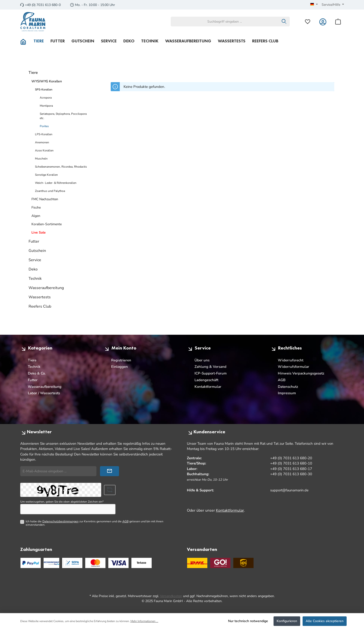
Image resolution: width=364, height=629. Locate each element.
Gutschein (37, 250)
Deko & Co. (37, 373)
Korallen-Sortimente (46, 224)
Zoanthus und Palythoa (50, 191)
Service (35, 260)
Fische (36, 207)
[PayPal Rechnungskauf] (51, 563)
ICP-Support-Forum (210, 373)
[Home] (25, 41)
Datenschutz (288, 386)
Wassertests (40, 297)
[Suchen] (284, 21)
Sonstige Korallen (46, 175)
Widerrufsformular (293, 366)
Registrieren (121, 360)
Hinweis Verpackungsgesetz (301, 373)
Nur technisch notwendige (248, 621)
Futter (34, 241)
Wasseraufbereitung (46, 287)
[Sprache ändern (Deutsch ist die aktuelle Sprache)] (314, 5)
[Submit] (109, 471)
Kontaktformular (207, 386)
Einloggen (119, 366)
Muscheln (41, 158)
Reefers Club (40, 306)
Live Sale (38, 232)
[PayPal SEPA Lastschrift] (72, 563)
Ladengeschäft (206, 380)
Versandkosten (171, 596)
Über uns (201, 360)
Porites (44, 126)
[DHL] (197, 563)
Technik (35, 278)
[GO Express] (220, 563)
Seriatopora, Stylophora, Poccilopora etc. (63, 116)
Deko (33, 269)
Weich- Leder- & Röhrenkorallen (55, 183)
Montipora (46, 106)
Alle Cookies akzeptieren (325, 621)
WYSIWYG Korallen (46, 81)
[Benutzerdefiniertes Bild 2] (118, 563)
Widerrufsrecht (290, 360)
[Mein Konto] (323, 21)
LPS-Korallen (43, 134)
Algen (35, 216)
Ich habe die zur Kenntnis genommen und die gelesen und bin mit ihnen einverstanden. (94, 523)
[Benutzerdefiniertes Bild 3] (141, 563)
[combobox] (225, 21)
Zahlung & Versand (210, 366)
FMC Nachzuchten (44, 199)
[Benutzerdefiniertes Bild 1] (95, 563)
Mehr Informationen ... (144, 621)
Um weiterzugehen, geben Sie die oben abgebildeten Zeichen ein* (62, 502)
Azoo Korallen (44, 150)
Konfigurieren (287, 621)
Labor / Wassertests (44, 393)
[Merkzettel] (308, 21)
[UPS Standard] (243, 563)
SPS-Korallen (43, 89)
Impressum (287, 393)
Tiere (33, 72)
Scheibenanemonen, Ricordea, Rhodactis (61, 167)
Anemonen (42, 142)
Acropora (46, 98)
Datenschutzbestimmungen (60, 521)
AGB (281, 380)
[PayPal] (30, 563)
